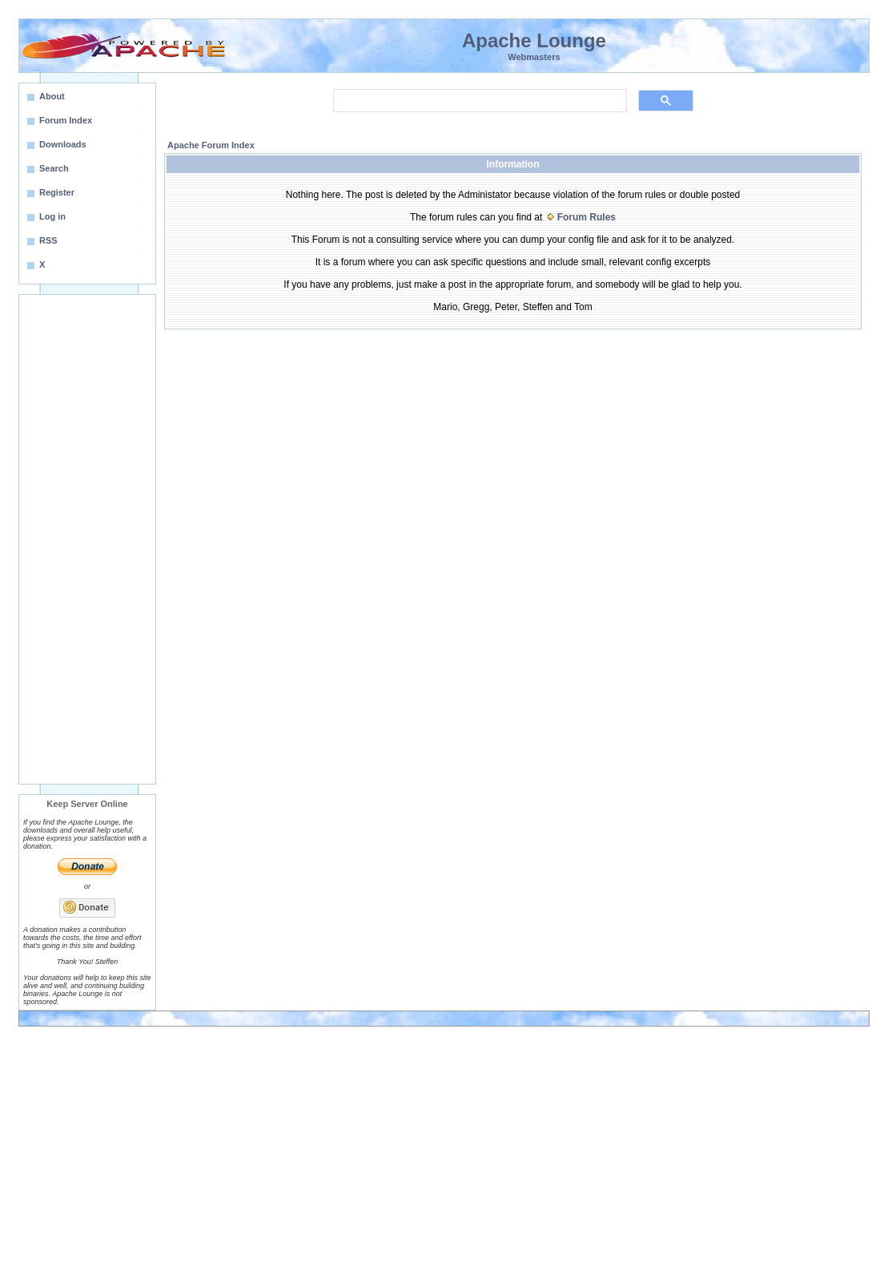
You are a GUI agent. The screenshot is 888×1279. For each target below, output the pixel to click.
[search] (478, 101)
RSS (48, 240)
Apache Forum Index (211, 145)
